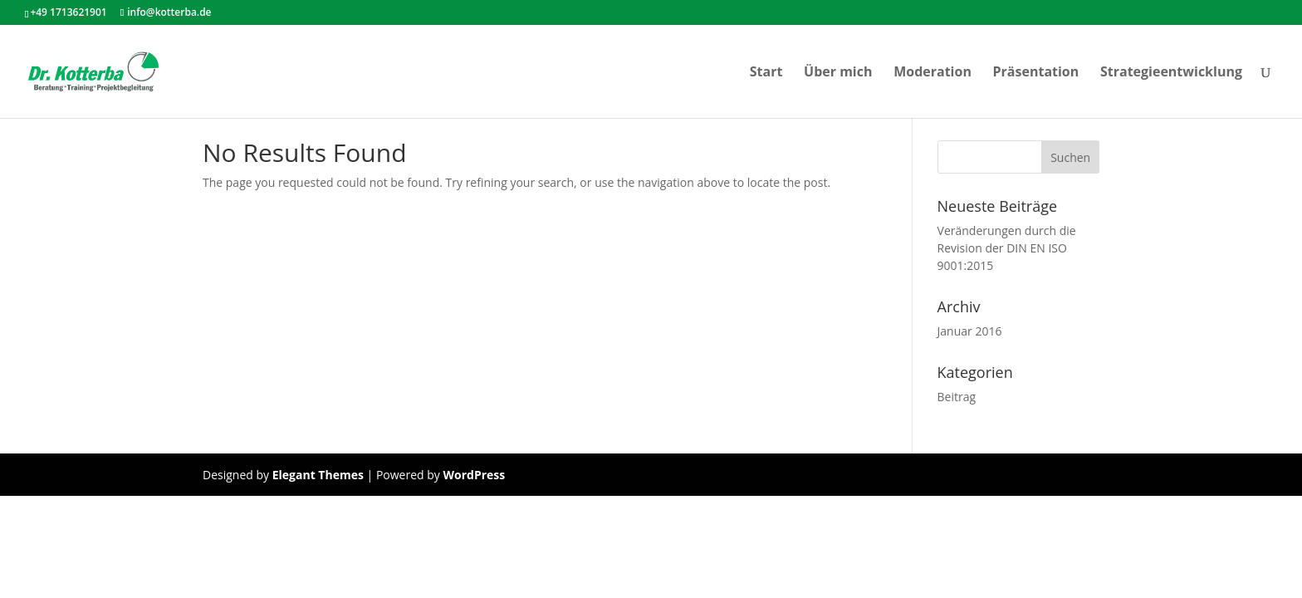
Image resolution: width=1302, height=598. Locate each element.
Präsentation (1036, 73)
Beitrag (956, 396)
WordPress (474, 475)
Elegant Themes (318, 475)
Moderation (932, 73)
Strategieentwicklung (1171, 73)
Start (766, 73)
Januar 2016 (969, 331)
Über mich (838, 73)
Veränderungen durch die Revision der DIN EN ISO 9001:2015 (1006, 248)
